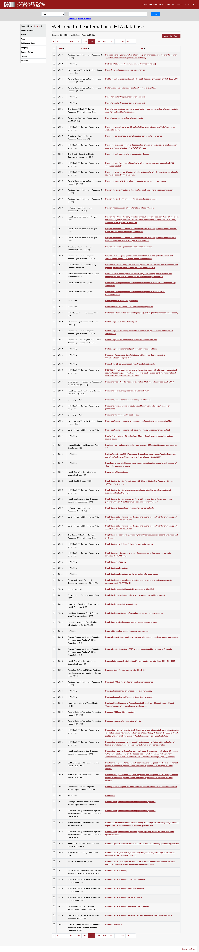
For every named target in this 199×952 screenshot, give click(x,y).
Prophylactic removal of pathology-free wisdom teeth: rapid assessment (135, 595)
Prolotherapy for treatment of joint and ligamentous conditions (131, 349)
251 (122, 41)
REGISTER (153, 4)
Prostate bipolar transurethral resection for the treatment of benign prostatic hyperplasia (142, 843)
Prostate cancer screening (116, 870)
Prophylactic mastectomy (115, 562)
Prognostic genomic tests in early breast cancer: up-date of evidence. (133, 136)
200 (111, 41)
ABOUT (180, 4)
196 (85, 41)
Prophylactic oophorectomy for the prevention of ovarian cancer (131, 574)
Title (141, 48)
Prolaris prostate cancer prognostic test (121, 300)
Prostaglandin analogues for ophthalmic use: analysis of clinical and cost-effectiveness (141, 786)
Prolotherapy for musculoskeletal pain (121, 322)
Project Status (27, 52)
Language (25, 47)
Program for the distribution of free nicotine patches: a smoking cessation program (139, 190)
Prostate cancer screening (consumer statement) (125, 879)
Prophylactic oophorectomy (116, 568)
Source (24, 56)
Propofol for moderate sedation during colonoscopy (126, 631)
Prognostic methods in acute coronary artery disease (127, 154)
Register (37, 26)
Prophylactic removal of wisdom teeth (121, 604)
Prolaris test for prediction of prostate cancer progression (129, 306)
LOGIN (144, 4)
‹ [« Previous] (53, 41)
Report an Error (188, 949)
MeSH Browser (84, 18)
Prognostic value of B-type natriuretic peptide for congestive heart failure (135, 181)
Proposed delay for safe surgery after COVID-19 (125, 670)
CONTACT (189, 4)
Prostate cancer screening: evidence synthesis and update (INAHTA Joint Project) (138, 915)
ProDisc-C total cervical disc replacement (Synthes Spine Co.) (130, 64)
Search (155, 14)
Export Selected (170, 36)
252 (128, 41)
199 (104, 41)
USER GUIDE (164, 4)
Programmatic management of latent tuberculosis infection (129, 208)
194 (71, 41)
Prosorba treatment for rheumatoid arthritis (123, 721)
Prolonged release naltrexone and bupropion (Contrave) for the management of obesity (141, 313)
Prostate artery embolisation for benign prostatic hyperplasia (130, 801)
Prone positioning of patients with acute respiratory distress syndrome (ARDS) (137, 430)
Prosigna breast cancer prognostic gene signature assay (128, 691)
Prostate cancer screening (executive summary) (124, 888)
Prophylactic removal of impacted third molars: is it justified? (129, 589)
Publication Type (28, 43)
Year (23, 39)
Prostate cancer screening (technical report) (123, 897)
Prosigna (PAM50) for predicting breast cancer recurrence (129, 682)
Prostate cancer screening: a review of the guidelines (127, 906)
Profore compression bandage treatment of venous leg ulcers (130, 88)
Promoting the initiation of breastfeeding (122, 415)
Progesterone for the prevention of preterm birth (125, 97)
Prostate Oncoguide (113, 924)
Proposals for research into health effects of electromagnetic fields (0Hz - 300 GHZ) (140, 661)
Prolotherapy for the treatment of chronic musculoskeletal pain (131, 339)
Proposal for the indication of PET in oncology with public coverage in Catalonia (138, 649)
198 (98, 41)
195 (78, 41)
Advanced (72, 18)
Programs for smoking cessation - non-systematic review (128, 247)
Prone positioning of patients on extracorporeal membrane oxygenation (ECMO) (138, 421)
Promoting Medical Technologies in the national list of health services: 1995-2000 (139, 382)
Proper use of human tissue (116, 472)
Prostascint (110, 795)
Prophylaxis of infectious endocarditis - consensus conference (131, 622)
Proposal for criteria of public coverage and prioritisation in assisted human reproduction (141, 637)
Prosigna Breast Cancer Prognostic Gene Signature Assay (129, 697)
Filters (23, 34)
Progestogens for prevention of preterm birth (124, 118)
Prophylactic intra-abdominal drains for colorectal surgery (129, 544)
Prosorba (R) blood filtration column (120, 712)
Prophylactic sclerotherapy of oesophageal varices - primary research (134, 613)
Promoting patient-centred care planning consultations (128, 400)
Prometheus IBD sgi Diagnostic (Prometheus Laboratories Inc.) (130, 364)
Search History (27, 26)
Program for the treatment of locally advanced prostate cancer (131, 199)
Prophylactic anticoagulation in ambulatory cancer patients (129, 508)
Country (24, 60)
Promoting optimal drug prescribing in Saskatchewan (127, 391)
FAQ (173, 4)
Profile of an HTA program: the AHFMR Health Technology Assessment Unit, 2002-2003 (142, 79)
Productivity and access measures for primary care (125, 70)
